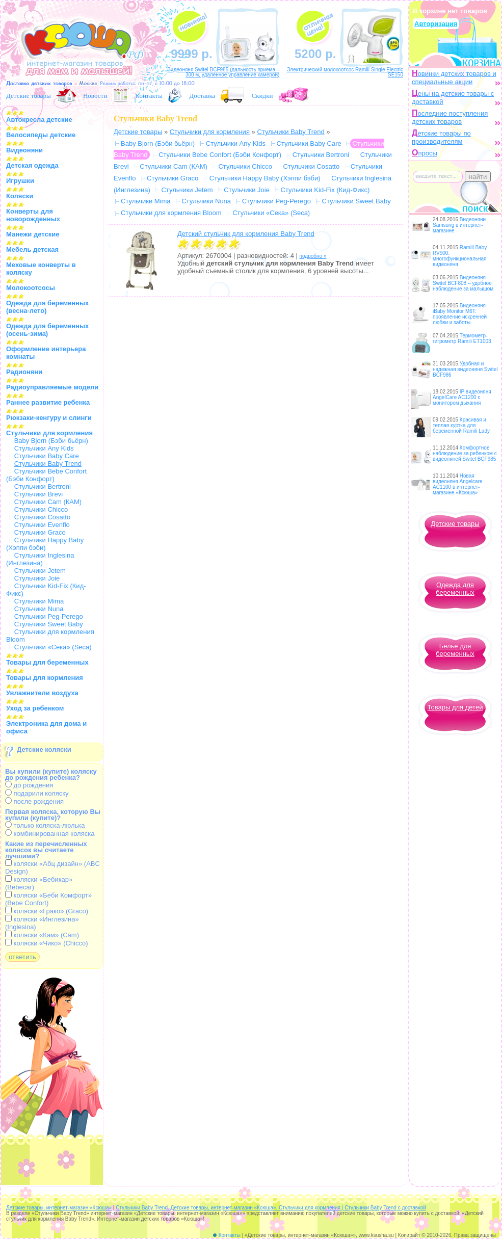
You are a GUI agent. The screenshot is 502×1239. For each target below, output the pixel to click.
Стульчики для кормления (49, 433)
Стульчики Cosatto (42, 517)
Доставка (202, 95)
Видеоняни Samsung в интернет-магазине (459, 225)
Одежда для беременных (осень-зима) (47, 329)
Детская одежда (32, 165)
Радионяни (24, 372)
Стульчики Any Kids (44, 448)
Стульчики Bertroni (42, 486)
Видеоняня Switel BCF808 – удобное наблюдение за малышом (463, 283)
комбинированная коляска (49, 833)
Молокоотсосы (30, 288)
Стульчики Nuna (39, 609)
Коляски (19, 196)
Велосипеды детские (40, 135)
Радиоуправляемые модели (52, 387)
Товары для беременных (47, 662)
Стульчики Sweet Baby (48, 624)
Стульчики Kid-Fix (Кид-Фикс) (325, 190)
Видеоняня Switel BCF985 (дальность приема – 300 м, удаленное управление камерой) (223, 72)
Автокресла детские (39, 119)
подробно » (313, 256)
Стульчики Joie (37, 578)
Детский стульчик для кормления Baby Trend (245, 234)
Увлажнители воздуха (42, 693)
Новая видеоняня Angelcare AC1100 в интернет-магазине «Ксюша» (458, 484)
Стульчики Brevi (38, 494)
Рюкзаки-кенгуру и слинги (49, 417)
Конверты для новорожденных (33, 215)
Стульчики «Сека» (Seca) (53, 647)
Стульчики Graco (40, 532)
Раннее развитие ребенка (48, 402)
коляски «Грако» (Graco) (46, 911)
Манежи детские (32, 234)
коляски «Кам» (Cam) (42, 935)
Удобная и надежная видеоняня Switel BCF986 (465, 369)
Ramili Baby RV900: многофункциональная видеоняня (460, 256)
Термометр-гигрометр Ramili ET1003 (462, 338)
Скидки (262, 95)
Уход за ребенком (35, 708)
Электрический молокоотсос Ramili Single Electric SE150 (344, 72)
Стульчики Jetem (40, 570)
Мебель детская (32, 249)
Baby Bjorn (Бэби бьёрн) (51, 440)
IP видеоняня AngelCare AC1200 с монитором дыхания (462, 397)
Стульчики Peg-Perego (48, 616)
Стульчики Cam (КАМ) (48, 502)
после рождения (34, 801)
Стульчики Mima (39, 601)
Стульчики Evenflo (42, 525)
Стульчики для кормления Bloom (171, 213)
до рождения (29, 785)
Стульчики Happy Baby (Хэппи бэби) (45, 543)
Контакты (149, 95)
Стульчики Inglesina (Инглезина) (40, 559)
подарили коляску (37, 793)
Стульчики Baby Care (46, 456)
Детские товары (28, 95)
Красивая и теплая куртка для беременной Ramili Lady (461, 425)
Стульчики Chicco (41, 509)
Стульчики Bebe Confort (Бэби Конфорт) (46, 475)
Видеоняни (24, 150)
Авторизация (435, 24)
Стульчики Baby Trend (290, 132)
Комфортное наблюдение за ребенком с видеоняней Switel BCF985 (465, 453)
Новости (95, 95)
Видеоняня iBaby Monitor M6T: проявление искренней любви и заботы (460, 314)
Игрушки (20, 180)
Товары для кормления (44, 677)
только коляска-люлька (45, 825)
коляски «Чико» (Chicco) (46, 943)
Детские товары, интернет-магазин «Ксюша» (59, 1207)
